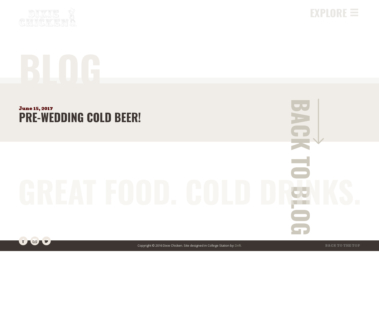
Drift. (238, 246)
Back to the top (342, 245)
